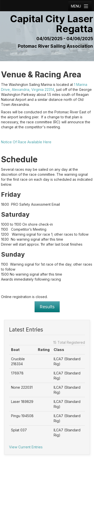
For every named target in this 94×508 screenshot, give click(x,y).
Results (47, 306)
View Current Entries (26, 447)
